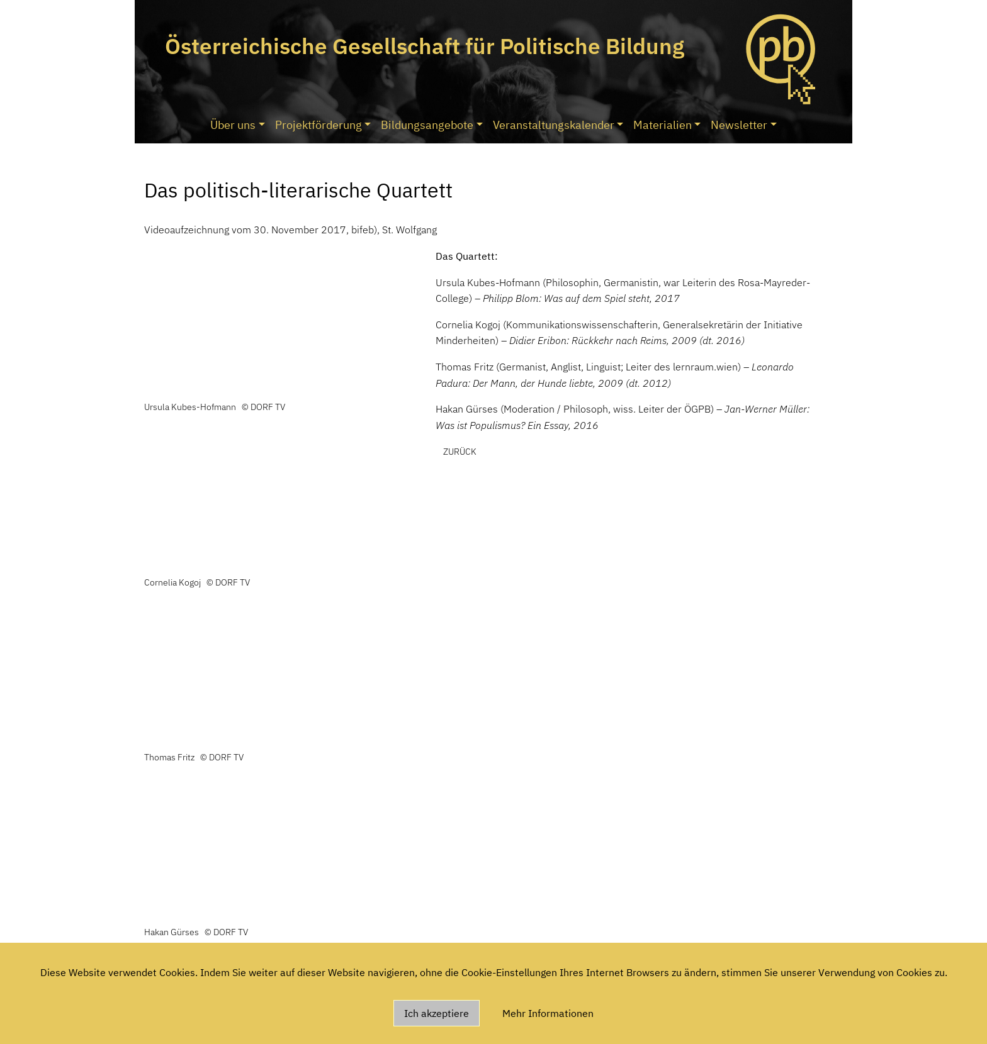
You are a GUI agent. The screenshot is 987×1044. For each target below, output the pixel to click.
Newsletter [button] (739, 125)
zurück (460, 451)
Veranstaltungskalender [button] (553, 125)
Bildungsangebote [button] (427, 125)
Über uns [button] (233, 125)
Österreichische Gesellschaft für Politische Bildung (424, 45)
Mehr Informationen (548, 1013)
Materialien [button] (662, 125)
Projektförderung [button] (318, 125)
